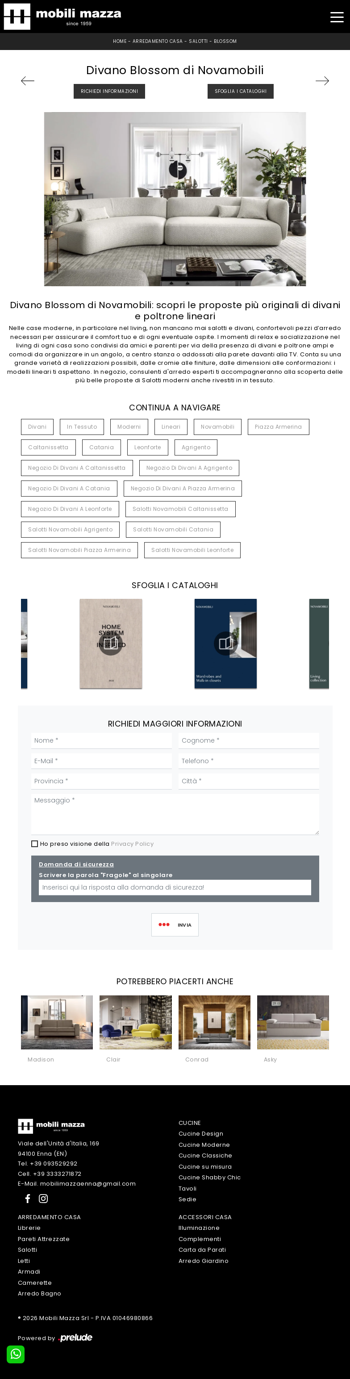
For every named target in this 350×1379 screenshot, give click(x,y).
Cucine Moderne (204, 1145)
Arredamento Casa (158, 41)
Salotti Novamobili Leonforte (192, 550)
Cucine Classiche (206, 1155)
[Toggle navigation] (337, 16)
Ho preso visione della (97, 844)
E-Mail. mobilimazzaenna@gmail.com (77, 1183)
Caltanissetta (48, 447)
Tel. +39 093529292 (48, 1163)
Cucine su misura (205, 1166)
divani (37, 426)
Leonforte (147, 447)
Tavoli (188, 1188)
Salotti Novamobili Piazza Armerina (79, 550)
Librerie (29, 1228)
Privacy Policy (132, 844)
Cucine (190, 1123)
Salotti (198, 41)
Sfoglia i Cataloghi (241, 91)
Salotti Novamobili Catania (173, 529)
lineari (171, 426)
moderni (129, 426)
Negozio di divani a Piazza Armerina (183, 488)
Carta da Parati (202, 1249)
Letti (24, 1261)
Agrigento (196, 447)
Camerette (35, 1283)
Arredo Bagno (40, 1293)
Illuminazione (199, 1228)
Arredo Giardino (204, 1261)
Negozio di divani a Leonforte (70, 509)
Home (119, 41)
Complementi (200, 1239)
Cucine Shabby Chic (210, 1177)
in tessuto (82, 426)
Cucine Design (201, 1133)
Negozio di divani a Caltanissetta (77, 468)
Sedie (188, 1199)
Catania (101, 447)
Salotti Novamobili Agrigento (70, 529)
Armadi (29, 1271)
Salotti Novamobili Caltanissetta (181, 509)
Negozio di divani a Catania (69, 488)
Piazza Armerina (278, 426)
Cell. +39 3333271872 (50, 1174)
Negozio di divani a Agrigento (189, 468)
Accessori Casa (205, 1217)
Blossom (225, 41)
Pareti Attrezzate (44, 1239)
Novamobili (217, 426)
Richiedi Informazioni (109, 91)
